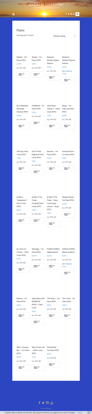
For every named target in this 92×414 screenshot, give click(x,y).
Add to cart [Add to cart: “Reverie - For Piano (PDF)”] (21, 315)
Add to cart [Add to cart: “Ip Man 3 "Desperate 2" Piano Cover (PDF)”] (21, 220)
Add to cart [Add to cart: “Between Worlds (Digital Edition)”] (52, 77)
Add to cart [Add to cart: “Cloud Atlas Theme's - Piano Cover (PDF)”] (52, 126)
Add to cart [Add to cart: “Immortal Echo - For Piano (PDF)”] (67, 168)
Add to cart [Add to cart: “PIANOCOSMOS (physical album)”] (67, 273)
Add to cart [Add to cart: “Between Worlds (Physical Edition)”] (67, 80)
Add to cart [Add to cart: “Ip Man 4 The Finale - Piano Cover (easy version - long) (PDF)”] (52, 223)
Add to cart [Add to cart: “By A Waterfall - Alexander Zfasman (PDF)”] (21, 126)
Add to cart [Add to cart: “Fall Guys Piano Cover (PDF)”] (21, 168)
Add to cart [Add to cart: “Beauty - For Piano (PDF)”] (37, 74)
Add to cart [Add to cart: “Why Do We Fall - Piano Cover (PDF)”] (37, 367)
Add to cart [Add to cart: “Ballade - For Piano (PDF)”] (21, 74)
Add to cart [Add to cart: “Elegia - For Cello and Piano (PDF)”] (67, 126)
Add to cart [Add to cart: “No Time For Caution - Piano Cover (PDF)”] (21, 269)
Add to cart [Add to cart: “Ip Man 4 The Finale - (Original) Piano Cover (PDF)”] (37, 220)
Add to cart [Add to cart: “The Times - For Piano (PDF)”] (67, 315)
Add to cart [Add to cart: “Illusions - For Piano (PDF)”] (52, 168)
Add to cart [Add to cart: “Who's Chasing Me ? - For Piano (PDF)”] (21, 367)
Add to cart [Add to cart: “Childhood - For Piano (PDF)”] (37, 122)
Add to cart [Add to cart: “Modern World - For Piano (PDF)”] (67, 214)
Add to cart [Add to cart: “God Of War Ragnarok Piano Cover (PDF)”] (37, 171)
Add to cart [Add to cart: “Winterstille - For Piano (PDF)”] (52, 364)
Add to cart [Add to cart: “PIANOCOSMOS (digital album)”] (52, 266)
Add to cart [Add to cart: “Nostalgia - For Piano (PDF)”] (37, 266)
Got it (80, 412)
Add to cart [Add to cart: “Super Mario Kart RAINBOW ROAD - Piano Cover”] (37, 321)
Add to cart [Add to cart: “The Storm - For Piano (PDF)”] (52, 315)
